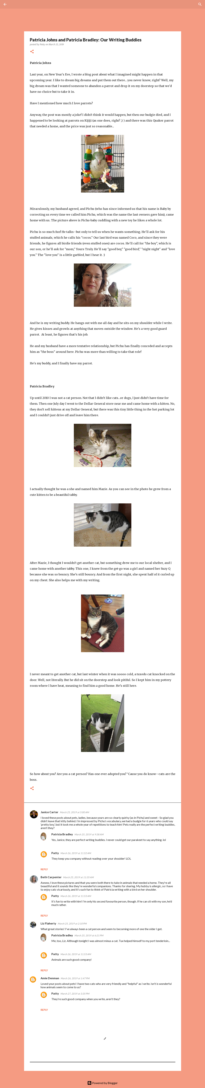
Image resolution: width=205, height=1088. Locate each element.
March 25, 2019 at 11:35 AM (78, 877)
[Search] (15, 4)
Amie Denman (50, 978)
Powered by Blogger (102, 1083)
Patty (55, 853)
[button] (32, 51)
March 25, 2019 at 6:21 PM (88, 935)
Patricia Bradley (62, 834)
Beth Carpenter (51, 877)
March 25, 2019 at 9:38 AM (88, 834)
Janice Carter (49, 812)
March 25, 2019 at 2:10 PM (72, 923)
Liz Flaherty (48, 923)
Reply (44, 869)
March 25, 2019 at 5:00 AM (74, 812)
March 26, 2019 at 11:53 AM (75, 896)
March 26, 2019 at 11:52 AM (75, 853)
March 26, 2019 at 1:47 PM (75, 978)
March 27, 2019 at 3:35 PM (74, 993)
